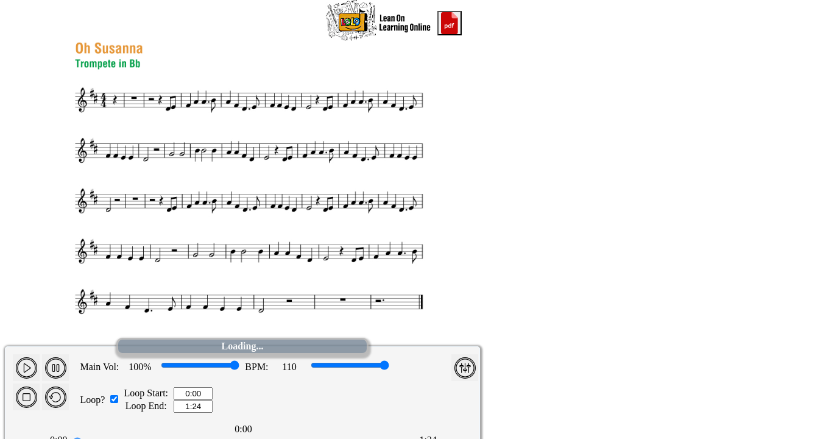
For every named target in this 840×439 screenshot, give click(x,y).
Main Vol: (99, 367)
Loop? (92, 399)
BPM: (256, 367)
